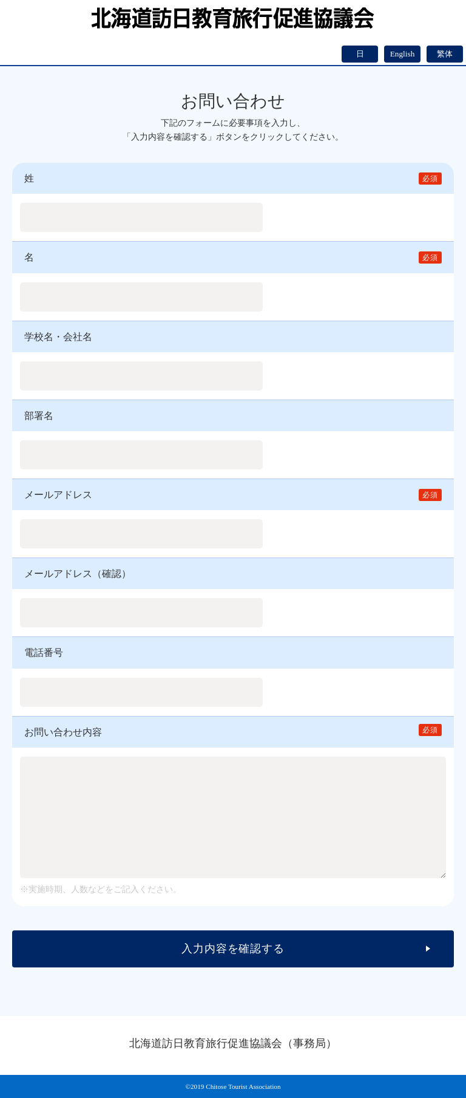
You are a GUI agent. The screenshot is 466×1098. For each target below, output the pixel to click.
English (402, 53)
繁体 (445, 53)
